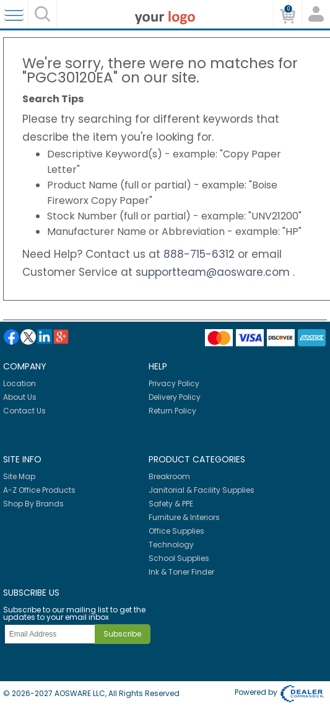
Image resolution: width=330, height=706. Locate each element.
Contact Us (24, 410)
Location (19, 383)
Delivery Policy (175, 397)
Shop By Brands (33, 503)
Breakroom (169, 476)
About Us (20, 397)
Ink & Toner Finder (181, 572)
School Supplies (179, 558)
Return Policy (172, 410)
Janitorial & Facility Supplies (201, 490)
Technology (171, 544)
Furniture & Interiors (184, 517)
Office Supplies (176, 531)
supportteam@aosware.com (214, 272)
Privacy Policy (174, 383)
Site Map (19, 476)
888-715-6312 (200, 254)
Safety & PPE (171, 503)
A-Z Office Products (39, 490)
